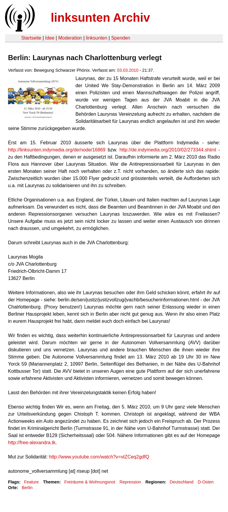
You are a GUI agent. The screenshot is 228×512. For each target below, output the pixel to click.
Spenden (120, 37)
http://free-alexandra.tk (32, 442)
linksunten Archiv (100, 17)
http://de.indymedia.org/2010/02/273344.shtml (167, 149)
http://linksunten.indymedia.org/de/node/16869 (56, 149)
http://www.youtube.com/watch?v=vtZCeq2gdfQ (99, 456)
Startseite (31, 37)
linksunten (96, 37)
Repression (130, 482)
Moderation (70, 37)
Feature (31, 482)
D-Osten (206, 482)
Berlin (27, 487)
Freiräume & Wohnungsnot (89, 482)
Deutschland (182, 482)
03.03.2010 (127, 70)
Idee (49, 37)
